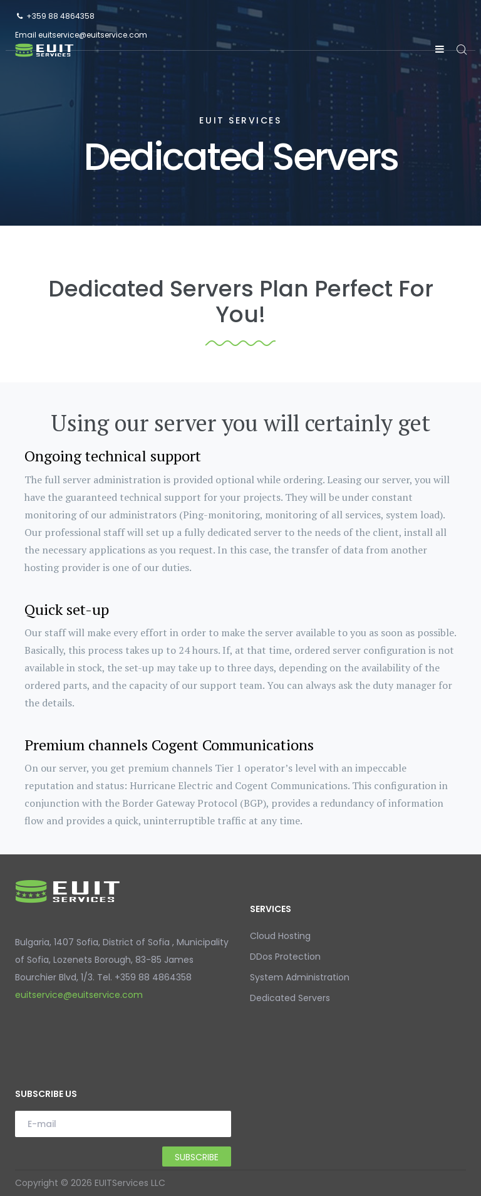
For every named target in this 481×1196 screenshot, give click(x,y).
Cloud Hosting (280, 936)
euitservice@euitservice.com (92, 34)
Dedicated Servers (290, 998)
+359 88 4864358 (60, 16)
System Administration (299, 977)
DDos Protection (285, 956)
